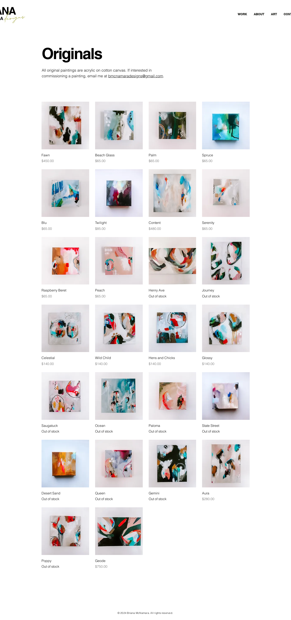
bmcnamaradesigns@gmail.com (135, 76)
